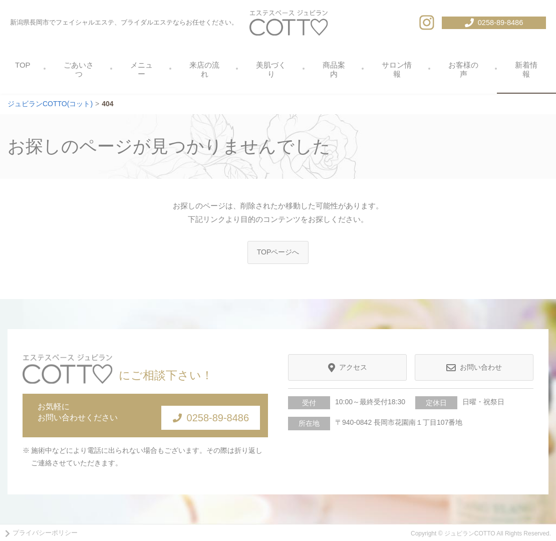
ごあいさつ (79, 69)
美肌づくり (271, 69)
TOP (23, 65)
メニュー (141, 69)
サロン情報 (397, 69)
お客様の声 (463, 69)
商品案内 (334, 69)
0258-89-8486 (200, 415)
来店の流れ (204, 69)
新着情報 (526, 69)
